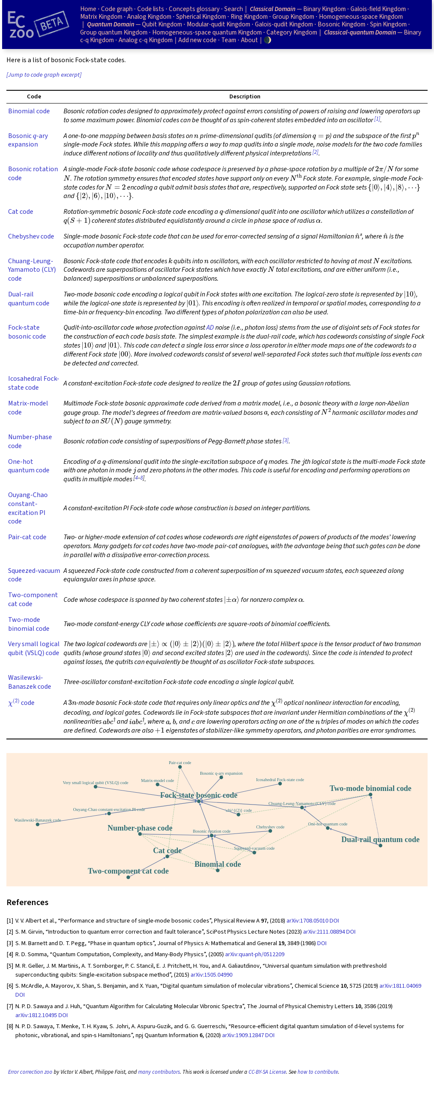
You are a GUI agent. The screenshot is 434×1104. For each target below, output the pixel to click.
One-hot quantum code (28, 466)
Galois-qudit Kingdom (284, 24)
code (21, 702)
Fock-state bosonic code (27, 332)
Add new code (197, 40)
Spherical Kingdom (201, 16)
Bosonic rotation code (33, 173)
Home (88, 9)
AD (210, 327)
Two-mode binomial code (28, 624)
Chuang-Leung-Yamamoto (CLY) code (32, 270)
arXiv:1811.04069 (400, 985)
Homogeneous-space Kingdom (361, 16)
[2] (315, 152)
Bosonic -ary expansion (28, 140)
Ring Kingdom (249, 16)
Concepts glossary (194, 9)
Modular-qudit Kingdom (218, 24)
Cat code (20, 211)
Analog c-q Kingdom (146, 40)
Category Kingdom (291, 32)
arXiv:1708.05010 (307, 920)
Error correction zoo (30, 1072)
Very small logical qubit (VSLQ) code (34, 648)
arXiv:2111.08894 (324, 931)
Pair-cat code (27, 537)
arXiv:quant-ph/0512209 (254, 954)
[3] (286, 440)
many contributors (159, 1072)
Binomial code (29, 111)
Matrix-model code (28, 408)
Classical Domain (272, 9)
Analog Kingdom (149, 16)
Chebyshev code (31, 236)
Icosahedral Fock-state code (33, 383)
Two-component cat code (33, 599)
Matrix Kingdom (101, 16)
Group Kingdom (293, 16)
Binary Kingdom (324, 9)
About (249, 40)
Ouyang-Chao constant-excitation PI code (28, 508)
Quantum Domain (110, 24)
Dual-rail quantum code (28, 299)
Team (228, 40)
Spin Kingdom (388, 24)
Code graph (117, 9)
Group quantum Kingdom (114, 32)
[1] (377, 119)
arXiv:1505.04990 (211, 974)
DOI (334, 920)
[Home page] (38, 24)
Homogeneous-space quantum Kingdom (207, 32)
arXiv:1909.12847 (243, 1035)
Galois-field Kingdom (378, 9)
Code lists (150, 9)
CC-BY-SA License (267, 1072)
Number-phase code (30, 441)
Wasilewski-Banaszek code (29, 682)
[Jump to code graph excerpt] (43, 74)
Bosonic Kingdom (341, 24)
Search (233, 9)
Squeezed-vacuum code (34, 575)
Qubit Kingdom (162, 24)
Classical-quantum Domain (360, 32)
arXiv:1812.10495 (36, 1015)
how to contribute (318, 1072)
